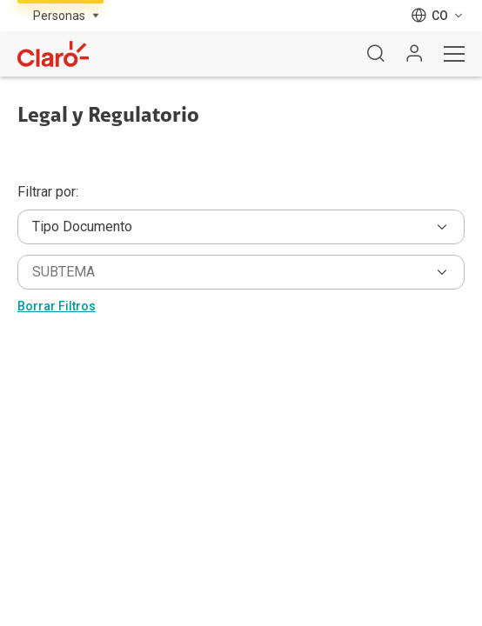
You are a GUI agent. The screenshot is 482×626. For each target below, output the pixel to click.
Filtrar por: (47, 192)
